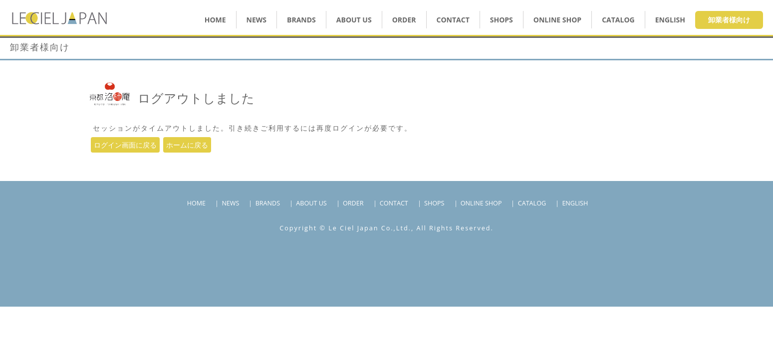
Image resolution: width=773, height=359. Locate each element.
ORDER (404, 19)
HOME (215, 19)
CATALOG (618, 19)
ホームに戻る (187, 145)
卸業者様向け (729, 19)
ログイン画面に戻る (125, 145)
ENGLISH (670, 19)
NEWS (256, 19)
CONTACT (453, 19)
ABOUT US (354, 19)
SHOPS (501, 19)
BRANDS (301, 19)
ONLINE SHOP (481, 203)
